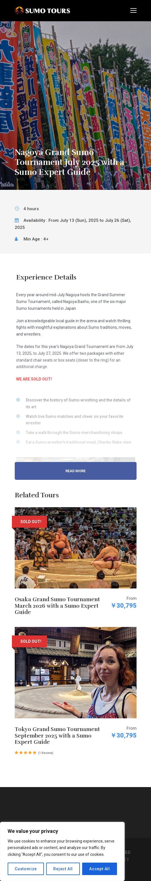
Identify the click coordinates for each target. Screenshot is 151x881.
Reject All (63, 869)
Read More (75, 471)
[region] (62, 851)
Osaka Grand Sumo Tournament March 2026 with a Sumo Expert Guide (57, 606)
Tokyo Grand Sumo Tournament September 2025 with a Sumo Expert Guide (57, 736)
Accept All (99, 869)
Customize (26, 869)
